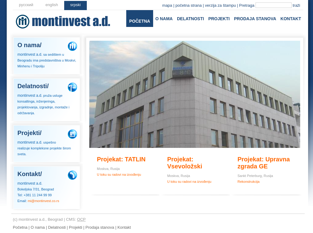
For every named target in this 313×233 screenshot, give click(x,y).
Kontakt (291, 18)
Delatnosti (190, 18)
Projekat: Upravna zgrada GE (264, 163)
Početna (139, 21)
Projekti (219, 18)
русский (26, 4)
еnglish (52, 4)
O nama (164, 18)
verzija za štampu (220, 5)
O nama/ (29, 45)
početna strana (188, 5)
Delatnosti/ (33, 86)
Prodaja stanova (255, 18)
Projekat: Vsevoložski (184, 163)
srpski (75, 4)
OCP (81, 219)
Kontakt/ (29, 174)
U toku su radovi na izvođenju (119, 174)
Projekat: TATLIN (121, 159)
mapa (167, 5)
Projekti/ (29, 133)
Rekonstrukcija (249, 181)
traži (296, 5)
